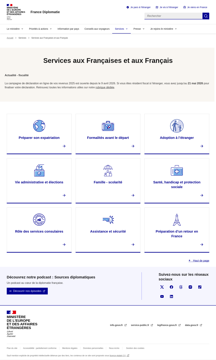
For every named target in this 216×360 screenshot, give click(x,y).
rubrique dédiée (105, 87)
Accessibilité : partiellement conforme (40, 348)
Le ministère (13, 28)
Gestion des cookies (135, 348)
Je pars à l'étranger (140, 7)
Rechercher (205, 16)
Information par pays (68, 28)
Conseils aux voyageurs (97, 28)
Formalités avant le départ (108, 138)
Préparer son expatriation (39, 138)
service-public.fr (140, 325)
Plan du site (12, 348)
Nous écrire (114, 348)
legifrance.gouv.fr (167, 325)
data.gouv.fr (192, 325)
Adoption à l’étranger (177, 138)
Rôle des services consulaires (39, 231)
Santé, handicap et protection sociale (176, 184)
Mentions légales (69, 348)
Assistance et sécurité (108, 231)
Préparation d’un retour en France (177, 234)
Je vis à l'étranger (169, 7)
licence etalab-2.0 (118, 355)
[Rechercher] (173, 16)
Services (119, 28)
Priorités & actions (38, 28)
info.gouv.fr (117, 325)
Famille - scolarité (108, 182)
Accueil (10, 38)
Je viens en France (197, 7)
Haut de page (200, 260)
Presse (137, 28)
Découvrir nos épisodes (27, 291)
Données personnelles (93, 348)
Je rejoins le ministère (161, 28)
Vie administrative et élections (39, 182)
